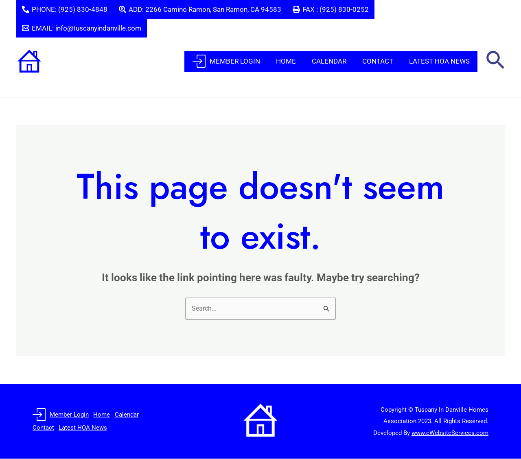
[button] (495, 61)
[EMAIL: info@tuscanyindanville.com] (81, 28)
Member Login (235, 61)
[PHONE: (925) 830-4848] (64, 9)
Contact (380, 61)
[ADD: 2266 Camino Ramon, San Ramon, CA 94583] (200, 9)
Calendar (334, 61)
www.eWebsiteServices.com (450, 433)
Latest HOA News (440, 61)
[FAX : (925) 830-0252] (330, 9)
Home (293, 61)
